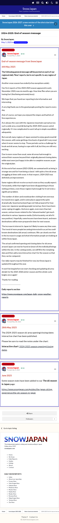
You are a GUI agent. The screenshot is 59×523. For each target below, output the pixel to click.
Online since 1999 (10, 446)
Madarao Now (13, 487)
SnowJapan (9, 39)
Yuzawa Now (13, 500)
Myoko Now (12, 490)
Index (10, 477)
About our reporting (15, 479)
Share (29, 413)
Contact (11, 467)
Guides (11, 461)
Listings (11, 463)
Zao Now (11, 502)
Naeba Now (12, 492)
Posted (13, 56)
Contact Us (33, 517)
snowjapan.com (9, 448)
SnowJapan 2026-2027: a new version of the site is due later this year (28, 24)
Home (10, 455)
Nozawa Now (13, 496)
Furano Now (12, 481)
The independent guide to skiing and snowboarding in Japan (23, 444)
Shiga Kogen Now (14, 498)
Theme (24, 517)
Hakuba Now (13, 485)
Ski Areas (12, 457)
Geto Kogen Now (14, 483)
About (11, 465)
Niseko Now (12, 494)
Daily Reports (13, 459)
